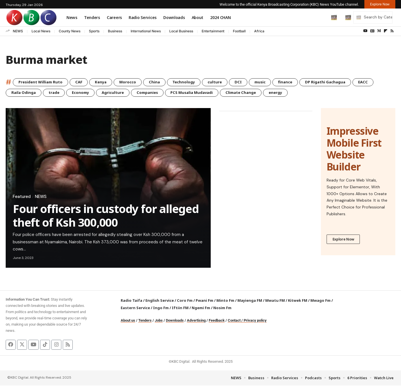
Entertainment (213, 31)
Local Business (181, 31)
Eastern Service (135, 308)
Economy (84, 93)
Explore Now (343, 239)
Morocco (134, 82)
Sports (94, 31)
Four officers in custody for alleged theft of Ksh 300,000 (106, 216)
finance (300, 82)
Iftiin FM (180, 308)
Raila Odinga (24, 93)
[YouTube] (365, 31)
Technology (193, 82)
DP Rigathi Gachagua (342, 82)
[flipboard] (385, 31)
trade (56, 93)
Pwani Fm (204, 300)
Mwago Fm (320, 300)
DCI (250, 82)
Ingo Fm (161, 308)
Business (115, 31)
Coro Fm (185, 300)
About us (128, 321)
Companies (154, 93)
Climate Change (254, 93)
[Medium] (379, 31)
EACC (382, 82)
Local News (41, 31)
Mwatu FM (275, 300)
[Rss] (392, 31)
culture (225, 82)
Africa (259, 31)
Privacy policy (255, 321)
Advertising (196, 321)
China (162, 82)
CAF (82, 82)
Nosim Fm (221, 308)
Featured (22, 197)
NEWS (18, 31)
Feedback (217, 321)
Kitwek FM (297, 300)
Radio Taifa (131, 300)
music (273, 82)
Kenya (106, 82)
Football (239, 31)
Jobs (159, 321)
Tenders (145, 321)
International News (146, 31)
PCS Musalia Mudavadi (202, 93)
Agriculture (118, 93)
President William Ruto (42, 82)
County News (69, 31)
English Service (159, 300)
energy (291, 93)
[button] (322, 17)
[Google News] (372, 31)
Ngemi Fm (201, 308)
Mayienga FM (249, 300)
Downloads (175, 321)
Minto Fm (225, 300)
